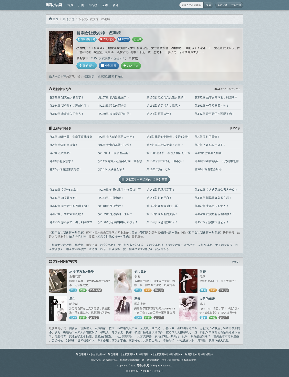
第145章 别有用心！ (159, 197)
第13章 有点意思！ (62, 161)
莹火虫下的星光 (150, 328)
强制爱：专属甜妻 (111, 332)
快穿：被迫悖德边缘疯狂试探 (144, 332)
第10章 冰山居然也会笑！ (114, 153)
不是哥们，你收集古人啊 (178, 340)
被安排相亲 (162, 249)
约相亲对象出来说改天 (180, 245)
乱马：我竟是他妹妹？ (196, 336)
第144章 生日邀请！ (111, 197)
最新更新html (129, 354)
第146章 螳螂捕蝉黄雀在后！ (213, 197)
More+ (236, 261)
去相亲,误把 (205, 245)
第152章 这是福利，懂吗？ (164, 105)
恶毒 (137, 299)
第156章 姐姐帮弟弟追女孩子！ (166, 97)
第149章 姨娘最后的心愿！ (115, 113)
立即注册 (236, 5)
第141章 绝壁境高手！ (161, 189)
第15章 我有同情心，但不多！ (166, 161)
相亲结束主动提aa (140, 249)
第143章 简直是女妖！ (64, 197)
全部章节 (108, 65)
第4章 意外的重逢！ (207, 136)
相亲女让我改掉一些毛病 (67, 232)
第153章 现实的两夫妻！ (113, 105)
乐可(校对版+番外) (82, 271)
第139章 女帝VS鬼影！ (64, 189)
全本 (105, 5)
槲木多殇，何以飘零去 (111, 340)
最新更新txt (160, 354)
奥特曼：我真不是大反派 (213, 340)
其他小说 (68, 19)
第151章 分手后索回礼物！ (212, 105)
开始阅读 (86, 65)
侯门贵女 (140, 271)
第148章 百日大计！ (159, 113)
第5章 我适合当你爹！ (64, 144)
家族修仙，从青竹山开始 (144, 340)
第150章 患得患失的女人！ (67, 113)
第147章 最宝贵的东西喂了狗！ (215, 113)
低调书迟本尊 (86, 39)
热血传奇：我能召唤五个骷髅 (73, 336)
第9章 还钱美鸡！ (61, 153)
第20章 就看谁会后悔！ (209, 169)
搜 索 (208, 5)
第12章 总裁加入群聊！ (209, 153)
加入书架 (131, 65)
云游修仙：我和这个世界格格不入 (73, 340)
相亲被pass (107, 245)
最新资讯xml (192, 354)
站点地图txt (114, 354)
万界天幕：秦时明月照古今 (180, 328)
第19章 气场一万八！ (160, 169)
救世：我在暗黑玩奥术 (123, 328)
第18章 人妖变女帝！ (111, 169)
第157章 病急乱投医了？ (113, 97)
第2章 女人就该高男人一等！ (116, 136)
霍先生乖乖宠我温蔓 (226, 336)
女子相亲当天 (224, 245)
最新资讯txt (207, 354)
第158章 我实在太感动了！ (108, 58)
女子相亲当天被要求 (130, 245)
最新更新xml (145, 354)
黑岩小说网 (54, 5)
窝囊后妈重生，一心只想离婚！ (115, 336)
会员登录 (222, 5)
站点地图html (83, 354)
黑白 (72, 299)
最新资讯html (176, 354)
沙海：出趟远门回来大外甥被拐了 (76, 332)
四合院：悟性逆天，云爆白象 (87, 328)
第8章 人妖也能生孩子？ (210, 144)
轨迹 (115, 5)
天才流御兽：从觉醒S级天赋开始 (158, 336)
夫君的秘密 (207, 299)
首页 (70, 5)
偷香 (203, 271)
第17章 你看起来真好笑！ (66, 169)
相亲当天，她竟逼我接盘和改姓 (103, 76)
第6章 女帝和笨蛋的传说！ (115, 144)
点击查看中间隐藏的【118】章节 (144, 179)
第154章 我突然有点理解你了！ (70, 105)
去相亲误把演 (154, 245)
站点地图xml (99, 354)
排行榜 (93, 5)
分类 (81, 5)
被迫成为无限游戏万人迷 (181, 332)
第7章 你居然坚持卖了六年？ (165, 144)
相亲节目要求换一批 (113, 249)
